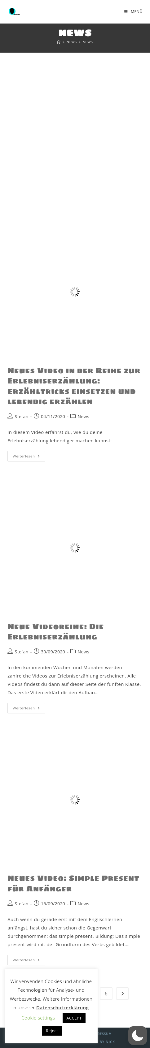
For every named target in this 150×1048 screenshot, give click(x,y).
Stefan (22, 416)
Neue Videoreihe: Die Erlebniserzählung (55, 632)
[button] (137, 1035)
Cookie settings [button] (38, 1018)
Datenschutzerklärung (62, 1007)
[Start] (59, 42)
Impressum (101, 1034)
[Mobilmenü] (133, 11)
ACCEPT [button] (74, 1018)
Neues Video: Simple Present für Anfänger (73, 883)
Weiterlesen (29, 454)
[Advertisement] (75, 131)
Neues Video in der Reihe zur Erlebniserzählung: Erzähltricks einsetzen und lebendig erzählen (73, 386)
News (88, 42)
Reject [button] (52, 1030)
